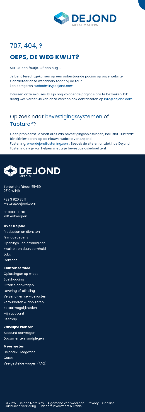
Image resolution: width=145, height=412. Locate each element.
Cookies (108, 403)
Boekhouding (14, 279)
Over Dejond (14, 226)
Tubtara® (21, 124)
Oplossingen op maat (21, 273)
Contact (10, 260)
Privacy (93, 403)
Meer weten (14, 346)
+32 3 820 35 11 (15, 199)
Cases (8, 357)
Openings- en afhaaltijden (25, 243)
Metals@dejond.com (20, 203)
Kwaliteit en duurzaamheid (25, 248)
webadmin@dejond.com (53, 86)
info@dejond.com (118, 99)
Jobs (7, 254)
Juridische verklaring (20, 406)
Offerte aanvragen (19, 285)
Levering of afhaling (19, 290)
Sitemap (10, 319)
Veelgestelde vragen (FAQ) (25, 363)
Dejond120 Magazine (20, 352)
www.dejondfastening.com (48, 143)
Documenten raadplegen (24, 338)
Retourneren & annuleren (24, 302)
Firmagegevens (16, 237)
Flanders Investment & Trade (61, 406)
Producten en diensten (22, 231)
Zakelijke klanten (19, 327)
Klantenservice (17, 268)
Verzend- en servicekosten (25, 296)
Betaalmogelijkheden (20, 307)
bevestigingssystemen (74, 116)
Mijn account (14, 313)
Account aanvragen (19, 332)
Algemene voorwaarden (66, 403)
